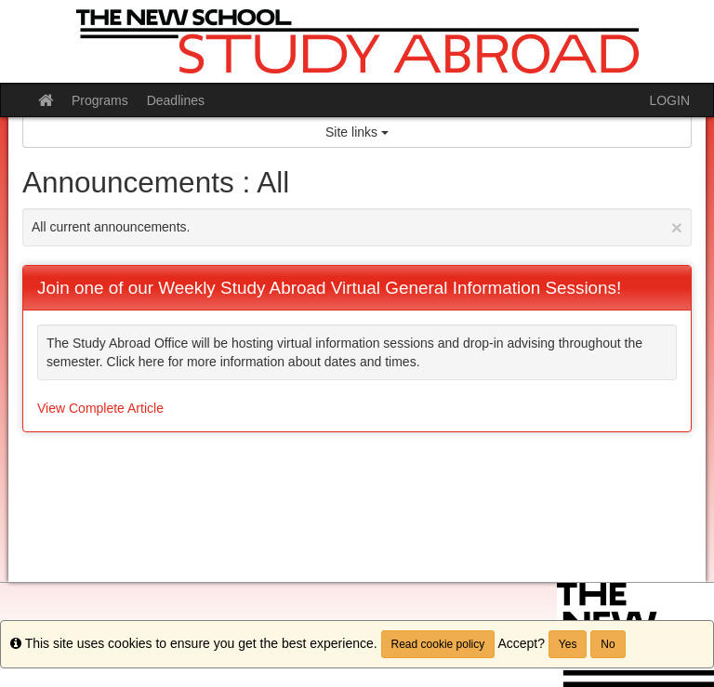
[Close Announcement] (676, 227)
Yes (568, 644)
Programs (100, 100)
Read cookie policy (438, 644)
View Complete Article (100, 408)
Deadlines (176, 100)
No (608, 644)
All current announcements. (357, 227)
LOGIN (669, 100)
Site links (357, 132)
